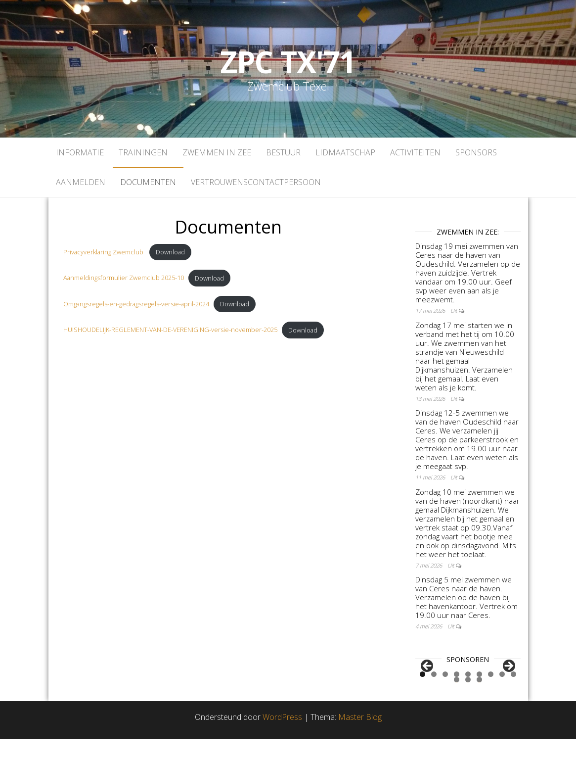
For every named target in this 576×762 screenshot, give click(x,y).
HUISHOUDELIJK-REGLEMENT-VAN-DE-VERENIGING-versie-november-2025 (170, 330)
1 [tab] (422, 698)
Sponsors (476, 152)
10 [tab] (456, 703)
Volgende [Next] (508, 678)
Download (170, 251)
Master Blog (360, 740)
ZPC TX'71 (288, 62)
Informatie (80, 152)
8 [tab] (502, 698)
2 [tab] (434, 698)
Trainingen (143, 152)
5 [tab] (468, 698)
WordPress (282, 740)
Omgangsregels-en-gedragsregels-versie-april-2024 (136, 303)
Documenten (148, 182)
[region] (468, 681)
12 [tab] (479, 703)
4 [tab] (456, 698)
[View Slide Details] (441, 681)
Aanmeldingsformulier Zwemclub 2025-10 (123, 278)
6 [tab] (479, 698)
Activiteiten (415, 152)
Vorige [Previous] (427, 678)
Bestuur (283, 152)
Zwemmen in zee (216, 152)
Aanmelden (80, 182)
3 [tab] (445, 698)
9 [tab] (513, 698)
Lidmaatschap (345, 152)
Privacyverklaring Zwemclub (104, 251)
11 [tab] (468, 703)
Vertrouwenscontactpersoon (256, 182)
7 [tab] (490, 698)
